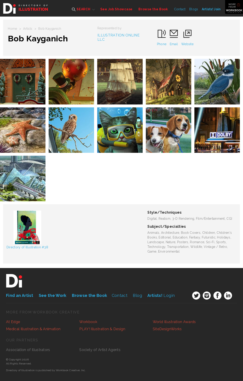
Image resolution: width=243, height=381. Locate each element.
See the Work (53, 295)
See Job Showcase (116, 9)
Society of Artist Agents (99, 350)
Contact (180, 9)
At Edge (13, 322)
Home (12, 28)
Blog (137, 295)
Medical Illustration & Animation (33, 329)
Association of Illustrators (28, 350)
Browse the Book (153, 9)
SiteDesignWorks (167, 329)
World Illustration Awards (174, 322)
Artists (27, 28)
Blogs (193, 9)
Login (161, 295)
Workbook (88, 322)
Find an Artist (19, 295)
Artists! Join (211, 9)
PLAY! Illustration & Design (102, 329)
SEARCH (81, 9)
